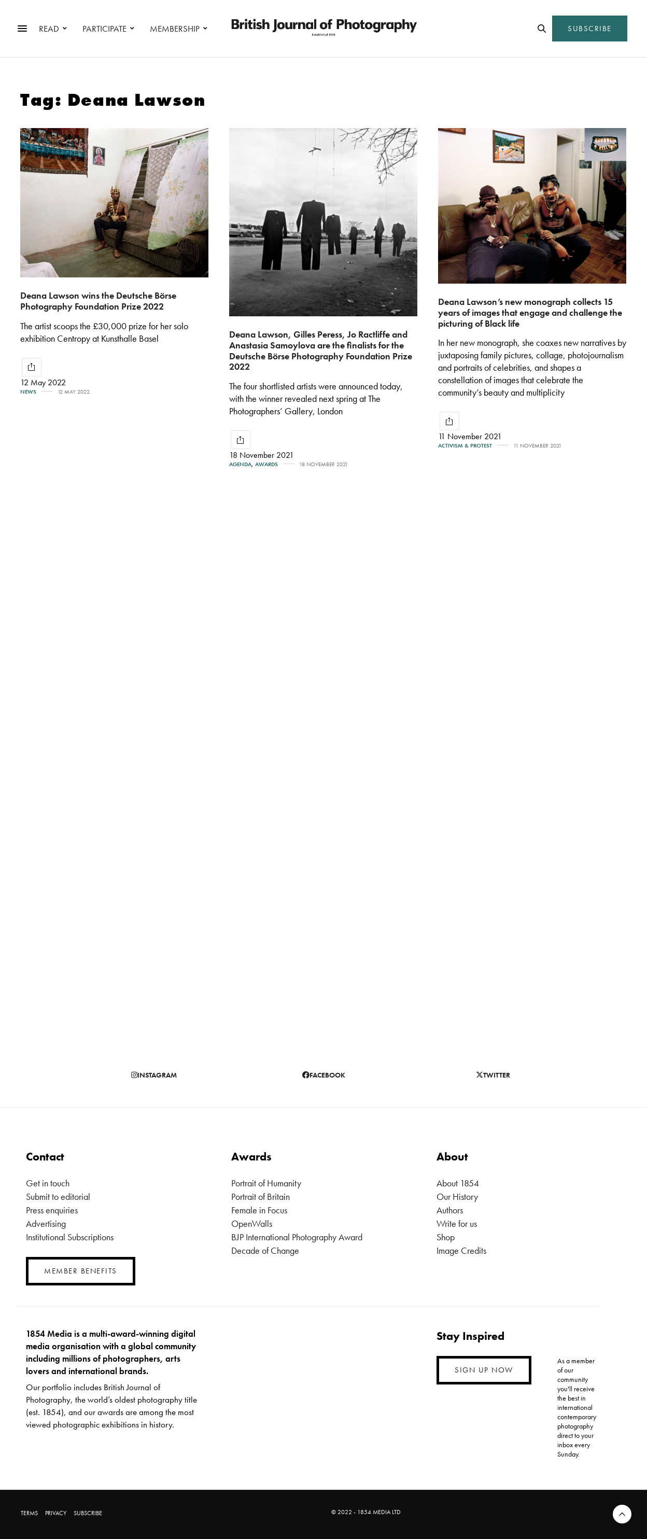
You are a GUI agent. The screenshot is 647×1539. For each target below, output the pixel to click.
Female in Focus (259, 1210)
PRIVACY (55, 1513)
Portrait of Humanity (266, 1183)
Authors (450, 1210)
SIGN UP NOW (484, 1370)
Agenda (240, 464)
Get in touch (47, 1183)
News (28, 392)
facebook (323, 1075)
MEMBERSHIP (175, 28)
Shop (446, 1237)
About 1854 (458, 1183)
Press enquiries (52, 1210)
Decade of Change (265, 1250)
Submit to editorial (58, 1196)
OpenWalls (251, 1223)
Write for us (457, 1223)
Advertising (46, 1223)
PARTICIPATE (104, 28)
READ (49, 28)
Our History (457, 1196)
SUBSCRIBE (590, 28)
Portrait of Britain (260, 1196)
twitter (493, 1075)
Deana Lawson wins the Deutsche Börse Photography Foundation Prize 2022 (98, 300)
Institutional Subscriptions (70, 1237)
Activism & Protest (465, 446)
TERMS (29, 1513)
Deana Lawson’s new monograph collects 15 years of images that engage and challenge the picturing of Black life (530, 312)
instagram (154, 1075)
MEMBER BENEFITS (80, 1271)
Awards (266, 464)
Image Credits (461, 1250)
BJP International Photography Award (296, 1237)
